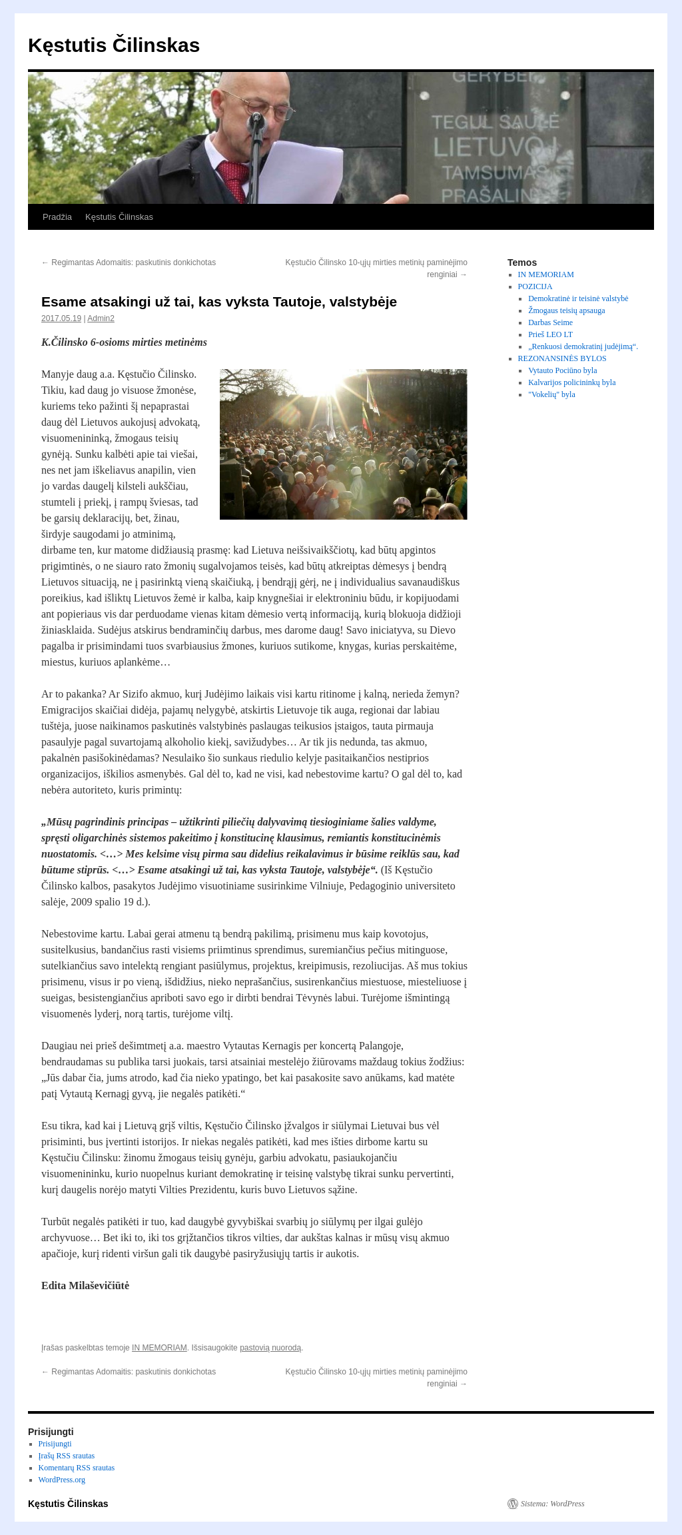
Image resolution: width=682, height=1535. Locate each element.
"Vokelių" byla (551, 394)
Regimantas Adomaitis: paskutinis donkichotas (128, 262)
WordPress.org (62, 1479)
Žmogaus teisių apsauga (566, 310)
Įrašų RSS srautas (67, 1455)
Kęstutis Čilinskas (114, 45)
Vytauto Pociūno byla (562, 370)
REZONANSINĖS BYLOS (562, 358)
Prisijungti (55, 1443)
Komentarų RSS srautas (77, 1467)
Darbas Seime (550, 322)
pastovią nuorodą (270, 1347)
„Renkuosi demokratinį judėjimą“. (583, 346)
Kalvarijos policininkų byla (571, 382)
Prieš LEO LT (550, 334)
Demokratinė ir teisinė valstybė (578, 298)
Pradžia (57, 217)
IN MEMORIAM (159, 1347)
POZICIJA (535, 286)
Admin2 (101, 318)
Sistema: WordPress (553, 1503)
